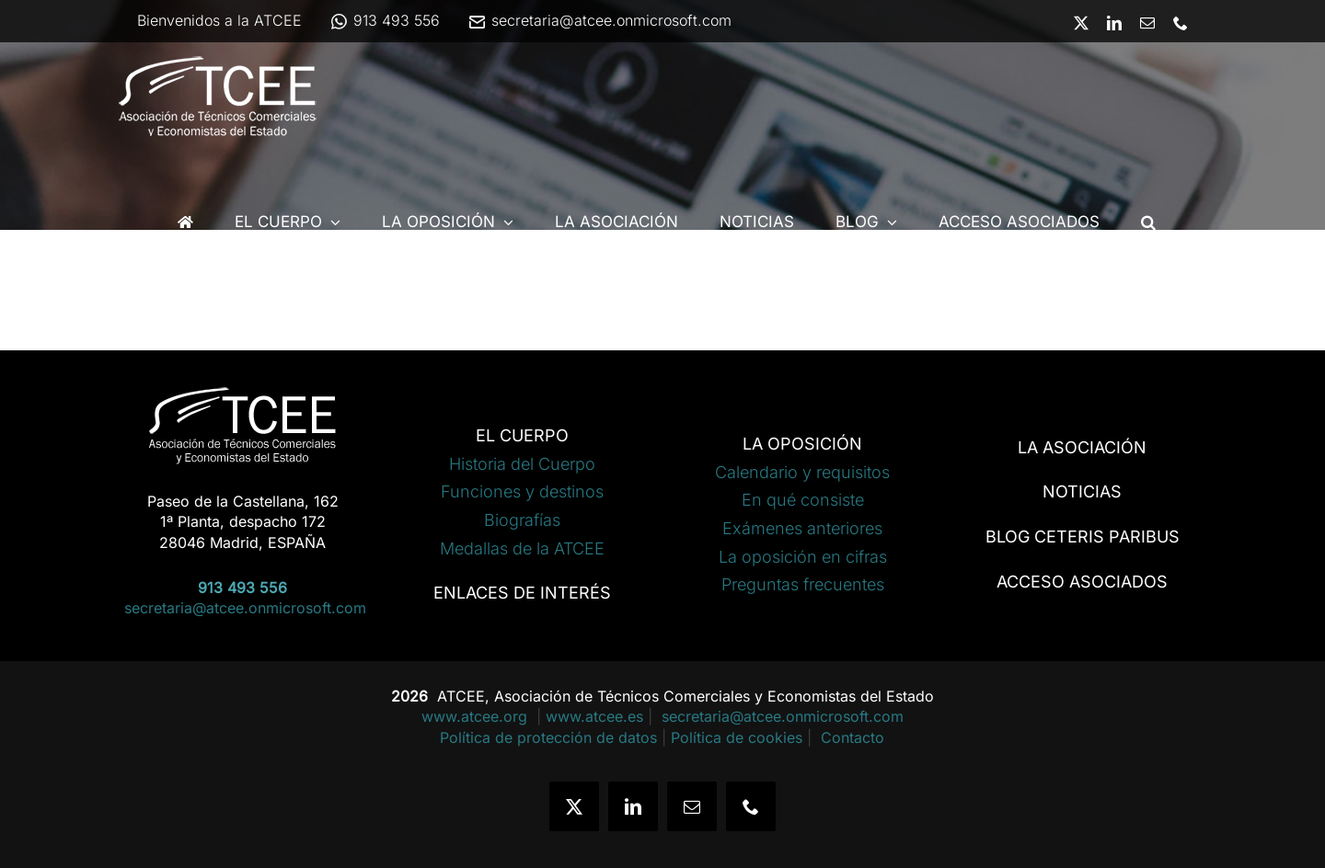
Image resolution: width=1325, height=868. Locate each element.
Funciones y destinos (522, 491)
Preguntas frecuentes (802, 584)
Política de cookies (736, 737)
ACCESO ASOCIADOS (1082, 581)
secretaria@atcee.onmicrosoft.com (599, 20)
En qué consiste (803, 499)
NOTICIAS (1082, 491)
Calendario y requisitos (802, 472)
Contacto (852, 737)
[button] (1148, 222)
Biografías (522, 520)
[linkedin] (633, 806)
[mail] (692, 806)
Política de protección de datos (548, 737)
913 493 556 (384, 20)
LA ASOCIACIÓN (1082, 447)
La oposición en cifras (803, 556)
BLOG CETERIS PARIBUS (1082, 536)
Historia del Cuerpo (522, 464)
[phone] (751, 806)
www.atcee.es (594, 716)
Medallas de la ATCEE (522, 548)
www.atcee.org (476, 716)
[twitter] (574, 806)
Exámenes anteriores (802, 528)
